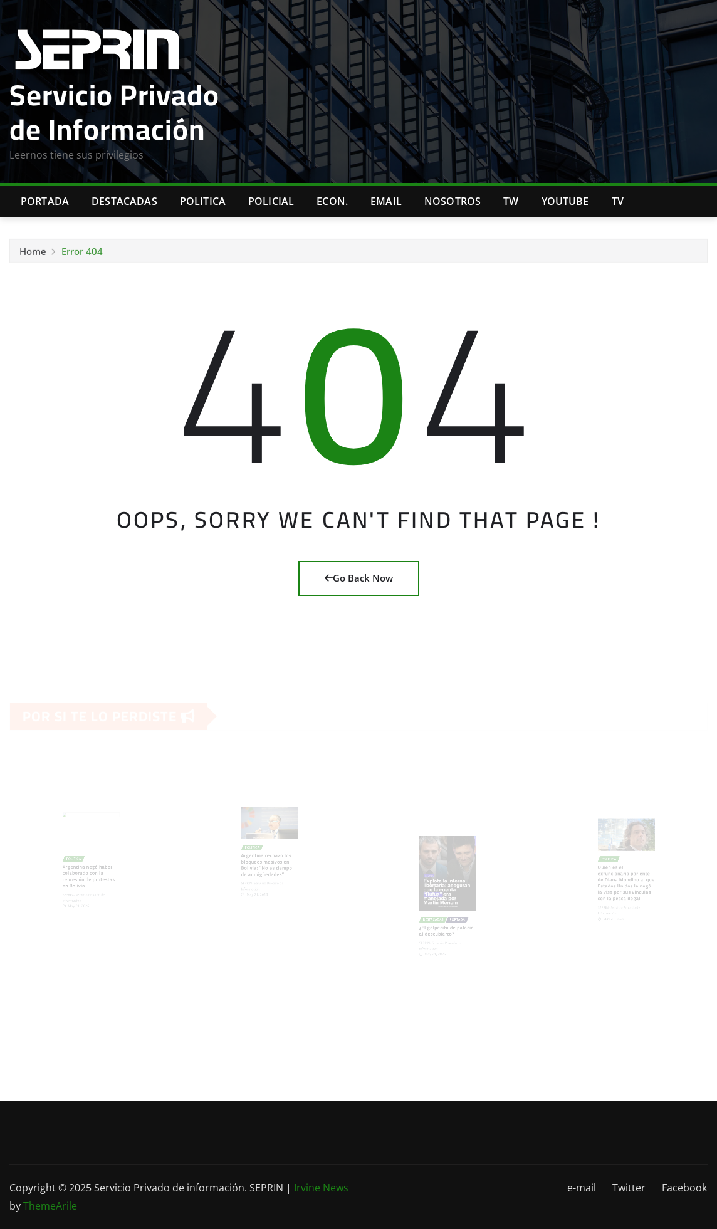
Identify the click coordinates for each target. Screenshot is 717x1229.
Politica (203, 201)
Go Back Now (359, 578)
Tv (618, 201)
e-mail (581, 1188)
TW (510, 201)
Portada (45, 201)
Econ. (332, 201)
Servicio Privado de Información (114, 112)
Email (386, 201)
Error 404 (82, 253)
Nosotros (452, 201)
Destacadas (124, 201)
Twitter (629, 1188)
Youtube (565, 201)
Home (32, 253)
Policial (271, 201)
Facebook (684, 1188)
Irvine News (321, 1188)
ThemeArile (50, 1206)
